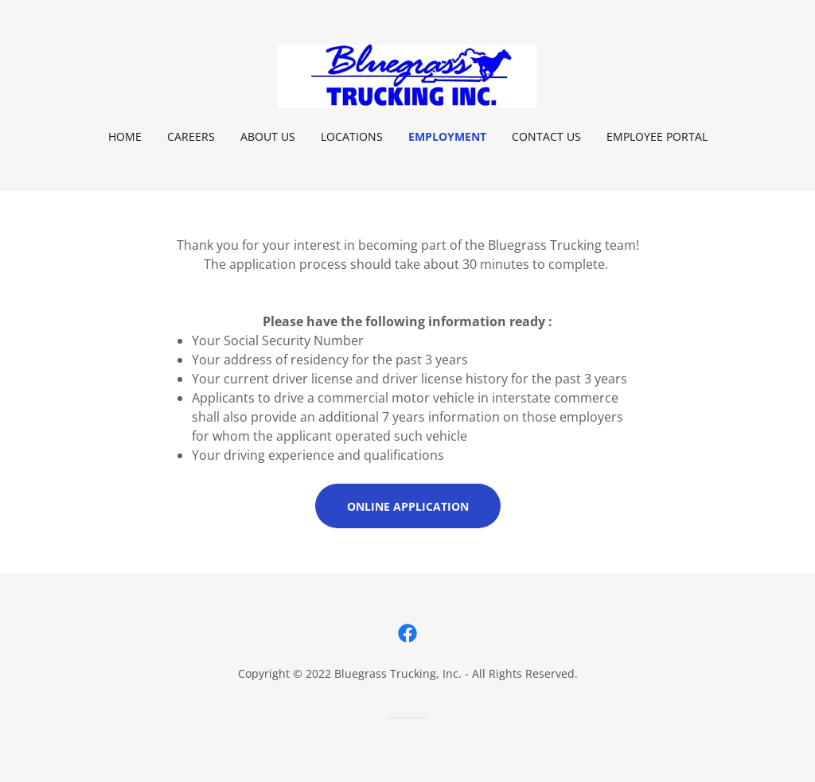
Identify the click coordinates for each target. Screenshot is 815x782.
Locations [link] (352, 136)
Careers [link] (191, 136)
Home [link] (125, 136)
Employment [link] (447, 136)
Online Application (408, 506)
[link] (407, 75)
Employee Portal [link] (657, 136)
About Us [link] (267, 136)
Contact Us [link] (546, 136)
